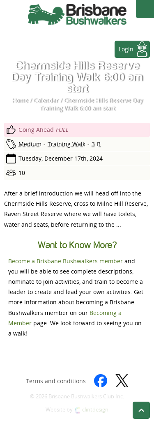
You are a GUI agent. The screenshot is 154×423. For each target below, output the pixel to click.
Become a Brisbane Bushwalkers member (65, 261)
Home (20, 100)
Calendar (45, 100)
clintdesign (95, 409)
